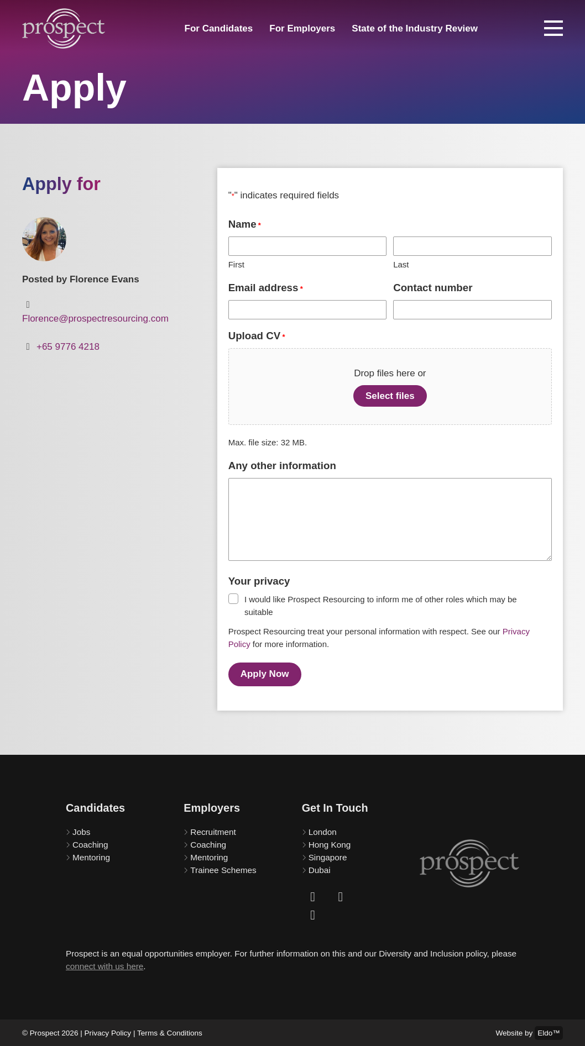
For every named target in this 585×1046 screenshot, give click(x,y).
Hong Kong (330, 843)
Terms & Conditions (169, 1031)
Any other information (282, 465)
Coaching (90, 843)
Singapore (328, 855)
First (236, 264)
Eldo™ (548, 1031)
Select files (390, 396)
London (323, 830)
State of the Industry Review (415, 28)
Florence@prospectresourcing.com (95, 318)
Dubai (320, 867)
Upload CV (256, 336)
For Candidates (219, 28)
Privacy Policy (108, 1031)
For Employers (302, 28)
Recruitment (213, 830)
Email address (265, 288)
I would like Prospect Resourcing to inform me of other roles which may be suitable (380, 606)
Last (401, 264)
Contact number (432, 287)
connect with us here (104, 964)
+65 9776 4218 (68, 346)
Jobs (81, 830)
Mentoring (91, 855)
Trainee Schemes (223, 867)
